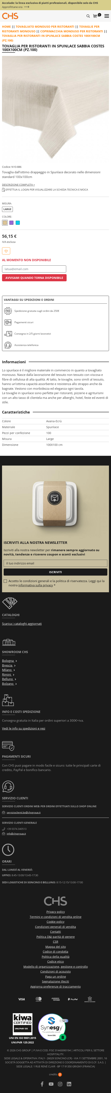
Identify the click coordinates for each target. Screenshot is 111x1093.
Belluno (9, 679)
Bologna (9, 661)
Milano (8, 670)
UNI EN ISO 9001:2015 (22, 1038)
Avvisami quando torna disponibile (34, 278)
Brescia (9, 665)
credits (55, 1074)
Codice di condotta (55, 951)
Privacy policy (55, 912)
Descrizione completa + (18, 185)
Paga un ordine (55, 976)
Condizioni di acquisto (55, 971)
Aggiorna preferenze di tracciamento (55, 986)
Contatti (55, 932)
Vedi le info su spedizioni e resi (23, 728)
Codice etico (55, 961)
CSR (55, 942)
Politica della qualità (55, 957)
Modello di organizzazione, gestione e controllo (55, 967)
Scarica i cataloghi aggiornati (22, 624)
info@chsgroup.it (16, 833)
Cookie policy (55, 922)
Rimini (8, 674)
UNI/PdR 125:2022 (22, 1042)
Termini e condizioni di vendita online (55, 917)
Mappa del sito (55, 947)
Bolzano (9, 684)
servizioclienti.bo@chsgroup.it (24, 812)
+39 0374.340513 (16, 829)
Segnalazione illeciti (55, 981)
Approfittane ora (12, 7)
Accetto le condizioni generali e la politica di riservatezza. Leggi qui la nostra (56, 583)
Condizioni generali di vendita (55, 927)
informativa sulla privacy (35, 585)
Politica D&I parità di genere (55, 937)
